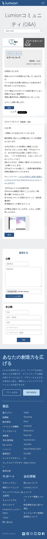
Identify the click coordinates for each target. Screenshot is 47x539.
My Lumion (7, 445)
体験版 (6, 435)
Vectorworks (29, 440)
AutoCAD (27, 435)
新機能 (6, 417)
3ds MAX (27, 444)
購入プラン (8, 413)
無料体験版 (31, 392)
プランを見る (12, 392)
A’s (25, 458)
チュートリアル (10, 500)
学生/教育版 (8, 440)
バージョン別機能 (11, 426)
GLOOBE (27, 453)
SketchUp (28, 417)
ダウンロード (9, 505)
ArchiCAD (28, 426)
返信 (9, 108)
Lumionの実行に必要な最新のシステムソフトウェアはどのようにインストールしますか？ (23, 180)
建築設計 (7, 453)
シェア (13, 112)
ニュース (28, 492)
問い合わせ (8, 522)
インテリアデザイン (12, 458)
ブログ (6, 517)
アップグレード (10, 431)
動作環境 (7, 422)
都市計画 (7, 471)
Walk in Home (30, 463)
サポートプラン (10, 483)
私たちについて (31, 483)
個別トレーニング (11, 487)
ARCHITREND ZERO (32, 449)
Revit (26, 421)
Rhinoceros (29, 430)
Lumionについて (31, 487)
